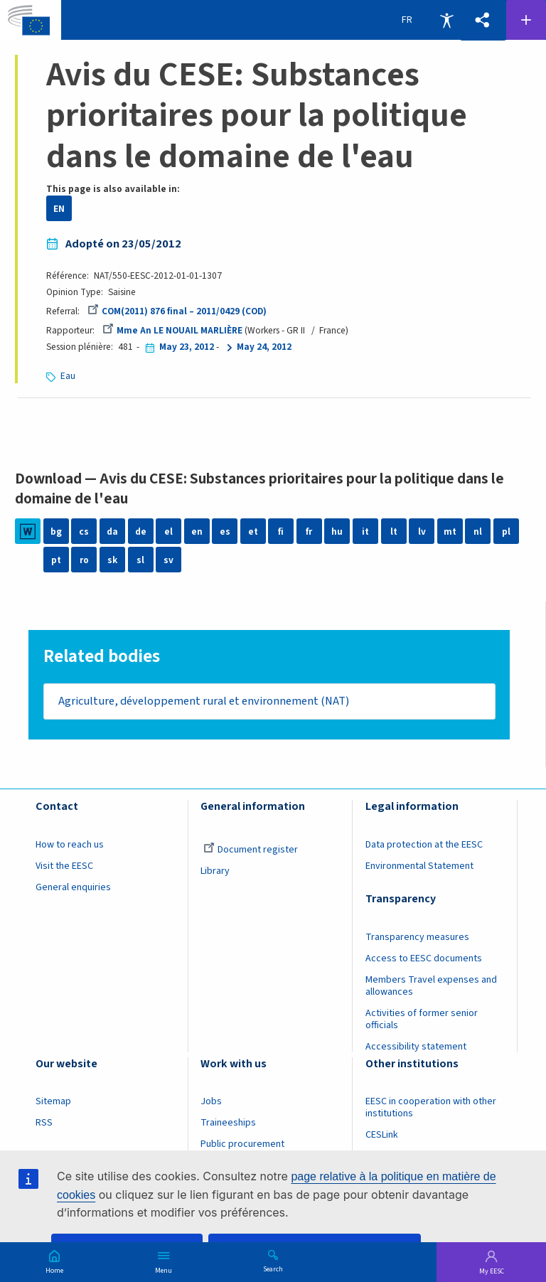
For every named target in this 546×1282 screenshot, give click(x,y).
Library (215, 871)
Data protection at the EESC (424, 845)
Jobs (211, 1102)
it (365, 531)
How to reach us (70, 845)
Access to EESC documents (423, 958)
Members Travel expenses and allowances (431, 986)
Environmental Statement (419, 866)
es (225, 531)
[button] (482, 20)
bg (56, 531)
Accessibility (446, 20)
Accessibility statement (415, 1047)
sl (140, 560)
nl (477, 531)
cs (84, 531)
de (140, 531)
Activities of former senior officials (421, 1019)
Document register (250, 850)
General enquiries (73, 887)
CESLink (381, 1135)
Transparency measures (417, 937)
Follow (526, 20)
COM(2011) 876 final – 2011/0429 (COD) (177, 311)
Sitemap (53, 1102)
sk (112, 560)
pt (56, 560)
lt (393, 531)
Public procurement (242, 1145)
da (112, 531)
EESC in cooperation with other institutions (430, 1108)
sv (168, 560)
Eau (67, 376)
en (197, 531)
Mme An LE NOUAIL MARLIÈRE (172, 330)
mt (450, 531)
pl (506, 531)
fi (281, 531)
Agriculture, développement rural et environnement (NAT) (203, 701)
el (168, 531)
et (253, 531)
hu (337, 531)
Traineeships (228, 1123)
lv (422, 531)
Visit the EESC (64, 866)
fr (309, 531)
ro (84, 560)
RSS (44, 1123)
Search (273, 1268)
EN (59, 208)
